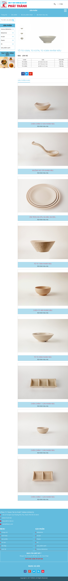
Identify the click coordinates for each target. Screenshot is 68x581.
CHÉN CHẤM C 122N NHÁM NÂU (43, 497)
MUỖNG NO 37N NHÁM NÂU (42, 170)
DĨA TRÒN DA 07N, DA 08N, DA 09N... (42, 217)
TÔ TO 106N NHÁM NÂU (43, 264)
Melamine (4, 33)
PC (1, 44)
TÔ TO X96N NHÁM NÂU (43, 357)
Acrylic (3, 36)
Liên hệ (4, 549)
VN (62, 4)
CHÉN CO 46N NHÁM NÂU (42, 310)
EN (58, 4)
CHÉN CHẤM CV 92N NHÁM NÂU (43, 124)
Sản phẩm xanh (5, 48)
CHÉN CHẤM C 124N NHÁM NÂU (43, 450)
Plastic (3, 40)
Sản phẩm (14, 15)
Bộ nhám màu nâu (42, 15)
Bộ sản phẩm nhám (27, 15)
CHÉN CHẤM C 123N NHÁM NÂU (43, 404)
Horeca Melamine (6, 29)
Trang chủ (4, 15)
